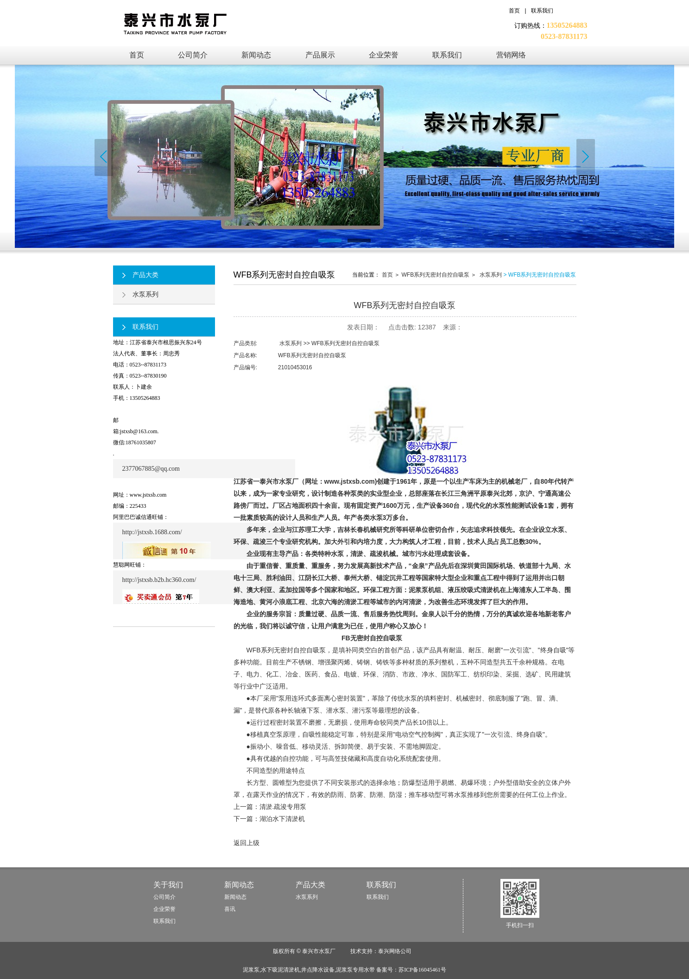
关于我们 (168, 885)
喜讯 (229, 909)
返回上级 (246, 842)
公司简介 (164, 897)
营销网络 (511, 55)
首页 (514, 10)
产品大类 (140, 274)
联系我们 (542, 10)
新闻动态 (256, 55)
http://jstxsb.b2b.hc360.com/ (159, 579)
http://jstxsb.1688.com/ (152, 532)
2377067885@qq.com (151, 468)
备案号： (411, 969)
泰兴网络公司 (394, 951)
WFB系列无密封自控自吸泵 (435, 275)
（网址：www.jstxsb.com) (337, 481)
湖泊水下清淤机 (282, 818)
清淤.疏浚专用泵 (283, 806)
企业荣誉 (383, 55)
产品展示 (320, 55)
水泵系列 (140, 294)
